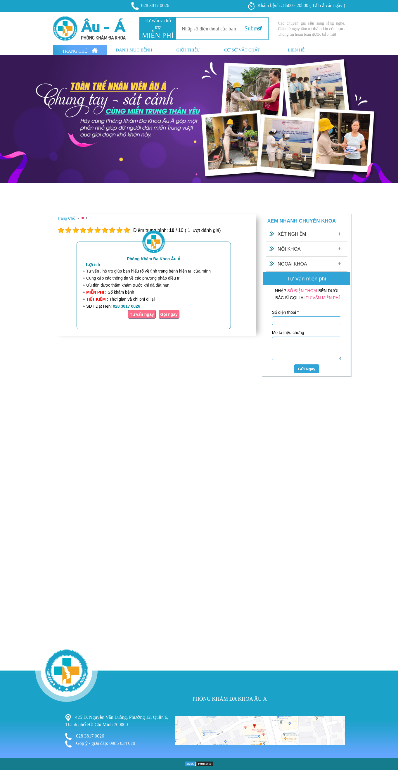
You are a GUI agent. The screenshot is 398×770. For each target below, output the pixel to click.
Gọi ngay (169, 314)
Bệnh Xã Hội (13, 752)
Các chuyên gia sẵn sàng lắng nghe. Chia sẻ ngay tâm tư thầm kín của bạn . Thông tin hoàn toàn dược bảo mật (311, 29)
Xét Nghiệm (292, 234)
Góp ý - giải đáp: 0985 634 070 (100, 743)
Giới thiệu (188, 50)
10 (126, 230)
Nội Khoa (289, 249)
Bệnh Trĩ (9, 734)
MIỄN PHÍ (158, 35)
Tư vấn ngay (142, 314)
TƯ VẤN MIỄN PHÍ (323, 297)
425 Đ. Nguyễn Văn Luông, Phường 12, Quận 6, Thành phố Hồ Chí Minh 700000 (116, 720)
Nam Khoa (11, 746)
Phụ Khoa (10, 741)
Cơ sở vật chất (242, 50)
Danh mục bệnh (134, 50)
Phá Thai (9, 758)
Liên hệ (296, 50)
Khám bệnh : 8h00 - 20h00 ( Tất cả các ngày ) (296, 6)
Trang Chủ (80, 51)
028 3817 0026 (150, 5)
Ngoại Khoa (292, 263)
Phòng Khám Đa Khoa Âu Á (154, 258)
